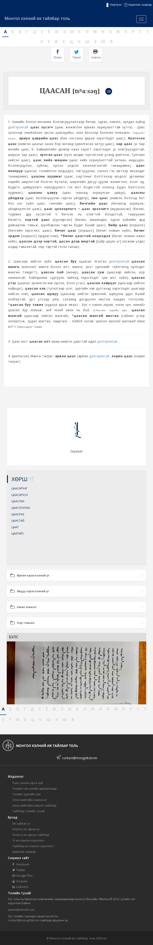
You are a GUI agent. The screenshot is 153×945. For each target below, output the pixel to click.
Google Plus (22, 876)
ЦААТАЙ (17, 533)
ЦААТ (15, 527)
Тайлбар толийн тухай (28, 811)
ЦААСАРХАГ (19, 488)
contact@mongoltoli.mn (79, 758)
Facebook (20, 864)
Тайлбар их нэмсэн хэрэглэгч (33, 846)
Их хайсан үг (21, 823)
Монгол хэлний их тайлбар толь (37, 18)
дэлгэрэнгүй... (19, 127)
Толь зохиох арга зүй (27, 783)
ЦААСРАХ (17, 514)
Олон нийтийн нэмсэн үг (29, 800)
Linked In (20, 887)
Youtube (20, 881)
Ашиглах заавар (138, 4)
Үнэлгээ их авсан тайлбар (30, 835)
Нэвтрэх (114, 4)
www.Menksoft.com (21, 910)
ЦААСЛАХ (18, 501)
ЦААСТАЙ (17, 521)
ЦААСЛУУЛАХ (20, 508)
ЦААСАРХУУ (19, 495)
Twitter (18, 870)
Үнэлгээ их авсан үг (26, 829)
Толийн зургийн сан (26, 794)
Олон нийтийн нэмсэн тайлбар (34, 805)
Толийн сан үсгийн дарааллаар (34, 788)
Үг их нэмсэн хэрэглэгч (28, 840)
